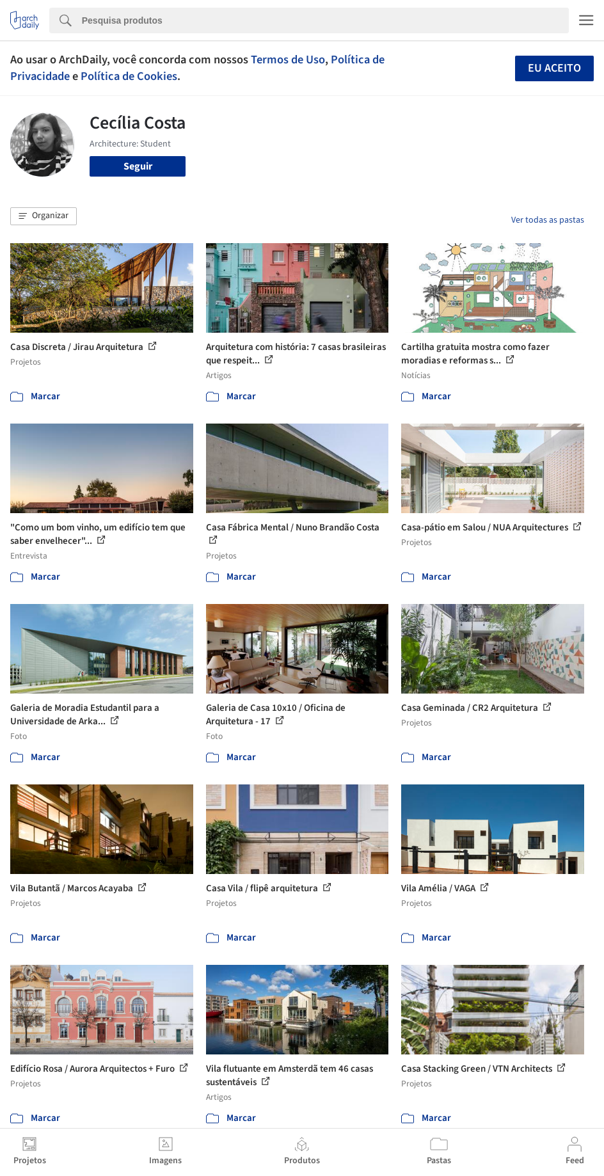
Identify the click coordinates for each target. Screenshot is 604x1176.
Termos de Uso (288, 59)
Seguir (137, 166)
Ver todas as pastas (547, 220)
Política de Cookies (129, 76)
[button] (43, 216)
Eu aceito (554, 68)
